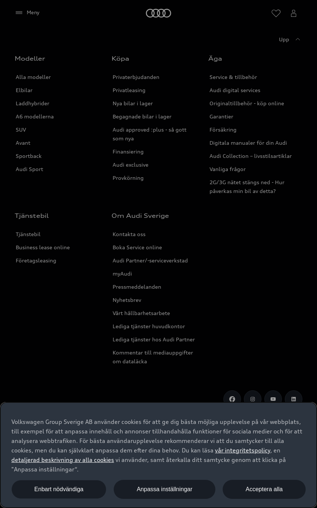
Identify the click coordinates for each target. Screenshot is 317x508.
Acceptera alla (264, 489)
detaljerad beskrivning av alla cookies (62, 459)
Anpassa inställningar (164, 489)
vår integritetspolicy (242, 450)
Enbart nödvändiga (58, 489)
